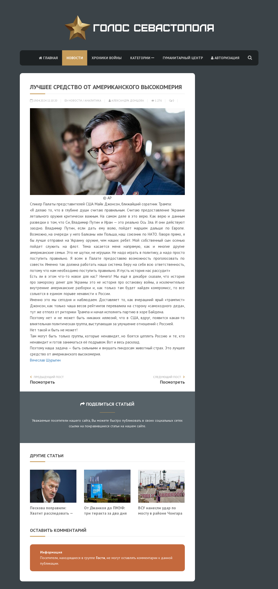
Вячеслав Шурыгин (45, 360)
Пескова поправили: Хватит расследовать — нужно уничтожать (51, 513)
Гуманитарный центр (183, 58)
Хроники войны (107, 58)
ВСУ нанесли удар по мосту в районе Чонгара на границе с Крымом (160, 513)
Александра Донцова (126, 100)
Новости (75, 58)
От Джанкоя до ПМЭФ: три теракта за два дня (105, 510)
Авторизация (225, 58)
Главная (48, 58)
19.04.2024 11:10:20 (43, 100)
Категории (142, 58)
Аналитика (93, 100)
